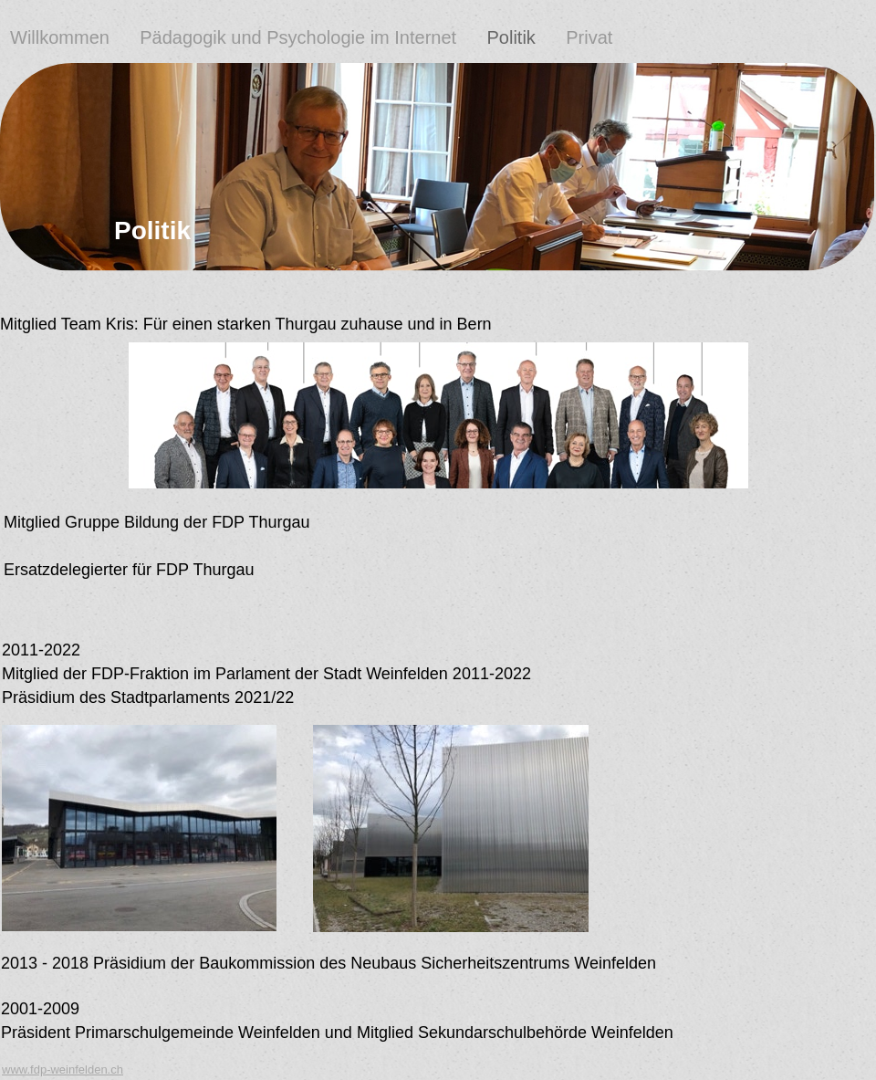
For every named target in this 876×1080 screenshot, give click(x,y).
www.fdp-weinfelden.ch (62, 1069)
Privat (592, 37)
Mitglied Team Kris (67, 324)
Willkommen (62, 37)
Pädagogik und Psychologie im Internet (298, 37)
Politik (510, 37)
